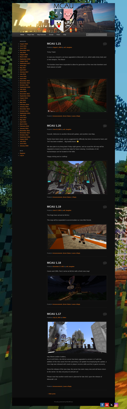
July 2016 (23, 74)
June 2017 (23, 65)
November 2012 (25, 133)
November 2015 (25, 83)
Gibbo (64, 317)
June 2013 (23, 117)
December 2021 (25, 50)
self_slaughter (68, 47)
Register (22, 153)
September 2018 (25, 59)
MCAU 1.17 (54, 313)
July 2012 (23, 141)
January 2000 (24, 146)
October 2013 (24, 111)
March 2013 (23, 124)
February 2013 (24, 126)
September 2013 (25, 113)
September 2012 (25, 137)
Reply (74, 197)
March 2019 (23, 57)
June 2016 (23, 76)
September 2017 (25, 63)
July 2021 (23, 52)
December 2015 (25, 80)
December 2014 (25, 94)
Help (64, 34)
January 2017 (24, 72)
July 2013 (23, 115)
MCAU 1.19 (54, 206)
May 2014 (23, 102)
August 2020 (24, 54)
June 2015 (23, 91)
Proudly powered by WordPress (63, 402)
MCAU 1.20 (54, 125)
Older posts (51, 394)
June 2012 (23, 143)
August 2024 (24, 44)
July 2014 (23, 100)
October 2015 (24, 85)
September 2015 (25, 87)
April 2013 (23, 122)
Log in (22, 155)
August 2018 (24, 61)
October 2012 (24, 135)
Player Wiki (30, 34)
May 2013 (23, 119)
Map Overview (41, 34)
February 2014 (24, 104)
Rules (58, 34)
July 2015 (23, 89)
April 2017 (23, 70)
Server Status (67, 116)
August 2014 (24, 98)
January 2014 (24, 106)
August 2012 (24, 139)
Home (22, 34)
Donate (51, 34)
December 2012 (25, 130)
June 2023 (23, 46)
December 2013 (25, 109)
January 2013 (24, 128)
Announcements (57, 116)
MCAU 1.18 (54, 262)
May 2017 (23, 67)
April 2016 (23, 78)
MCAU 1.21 (54, 43)
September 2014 (25, 96)
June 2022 (23, 48)
